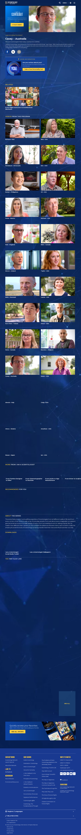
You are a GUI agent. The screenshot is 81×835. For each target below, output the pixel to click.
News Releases (9, 778)
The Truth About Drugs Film (49, 788)
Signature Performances (30, 797)
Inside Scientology (29, 760)
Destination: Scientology (30, 763)
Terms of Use (10, 826)
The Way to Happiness (48, 779)
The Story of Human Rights (49, 795)
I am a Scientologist (29, 790)
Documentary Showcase (31, 794)
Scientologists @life (29, 800)
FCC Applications (11, 822)
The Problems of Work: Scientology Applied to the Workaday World (49, 762)
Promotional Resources (12, 782)
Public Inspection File (12, 820)
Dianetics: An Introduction (31, 787)
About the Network (10, 765)
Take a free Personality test (33, 69)
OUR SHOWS (27, 757)
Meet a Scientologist (29, 766)
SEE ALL (67, 703)
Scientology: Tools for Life (49, 767)
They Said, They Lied (47, 791)
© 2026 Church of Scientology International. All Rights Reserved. (21, 824)
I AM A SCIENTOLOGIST (14, 35)
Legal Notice (10, 832)
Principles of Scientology (31, 778)
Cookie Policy (10, 828)
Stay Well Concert (47, 771)
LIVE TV (8, 769)
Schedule (8, 772)
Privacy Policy (10, 830)
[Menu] (74, 3)
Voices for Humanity (29, 770)
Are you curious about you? (32, 62)
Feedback (65, 780)
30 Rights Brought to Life (49, 798)
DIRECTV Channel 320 (66, 760)
